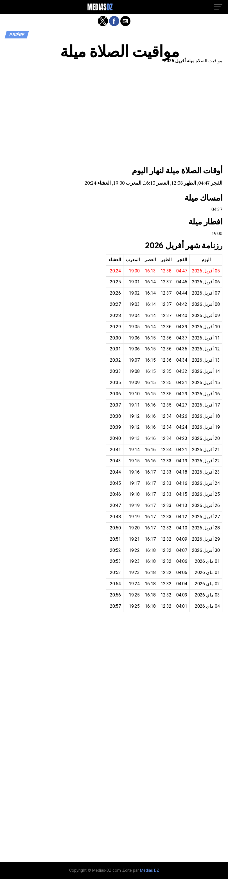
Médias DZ (149, 870)
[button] (218, 7)
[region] (114, 116)
